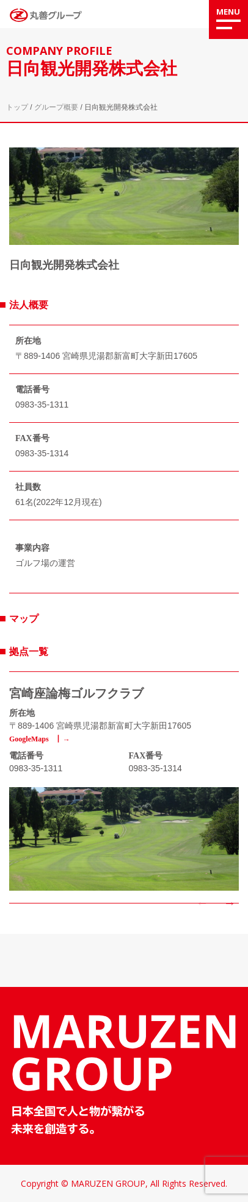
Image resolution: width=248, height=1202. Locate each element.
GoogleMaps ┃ (35, 739)
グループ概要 (56, 107)
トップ (17, 107)
